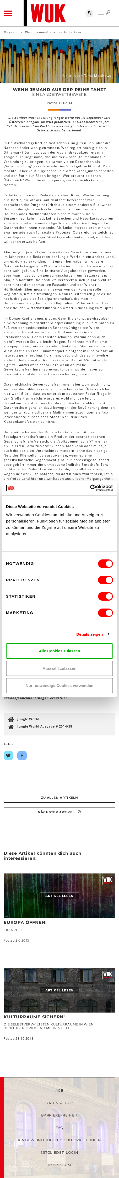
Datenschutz (59, 1103)
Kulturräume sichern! (34, 1016)
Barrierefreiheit (59, 1115)
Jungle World (28, 719)
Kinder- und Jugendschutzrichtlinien (59, 1140)
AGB (60, 1090)
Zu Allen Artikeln (59, 798)
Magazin (11, 32)
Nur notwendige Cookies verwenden (59, 685)
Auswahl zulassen (59, 668)
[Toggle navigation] (8, 13)
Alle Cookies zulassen (59, 651)
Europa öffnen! (25, 922)
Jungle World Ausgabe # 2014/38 (44, 726)
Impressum (59, 1165)
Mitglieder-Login (59, 1152)
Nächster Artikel (59, 812)
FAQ (59, 1127)
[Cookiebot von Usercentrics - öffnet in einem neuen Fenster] (90, 487)
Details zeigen (89, 634)
